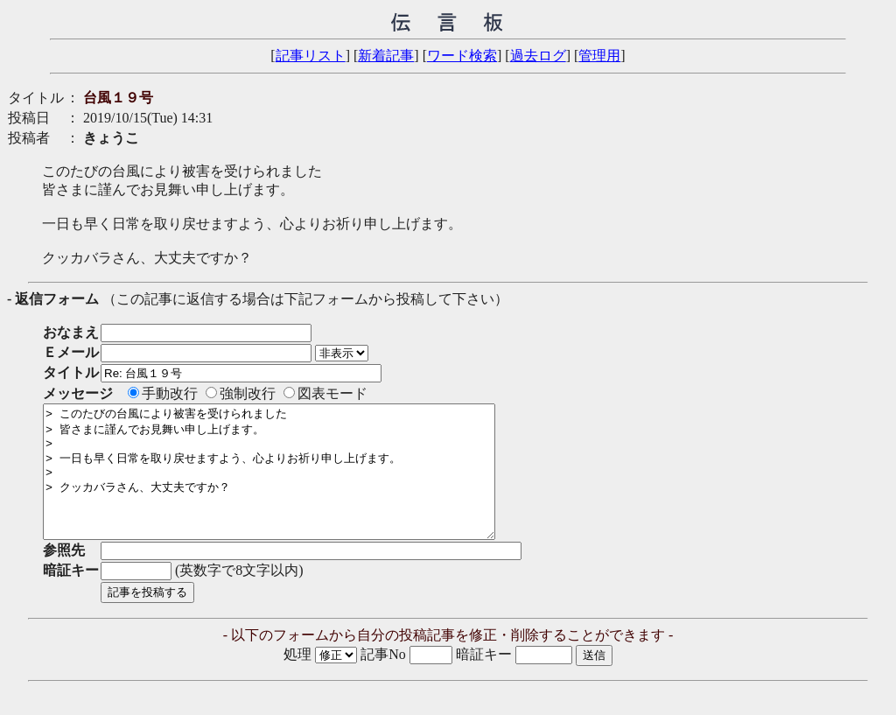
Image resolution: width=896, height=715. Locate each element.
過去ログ (538, 55)
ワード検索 (462, 55)
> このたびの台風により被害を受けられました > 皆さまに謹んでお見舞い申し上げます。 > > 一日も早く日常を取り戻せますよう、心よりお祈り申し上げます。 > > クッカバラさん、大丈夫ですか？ (296, 484)
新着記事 (386, 55)
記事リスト (311, 55)
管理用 (599, 55)
